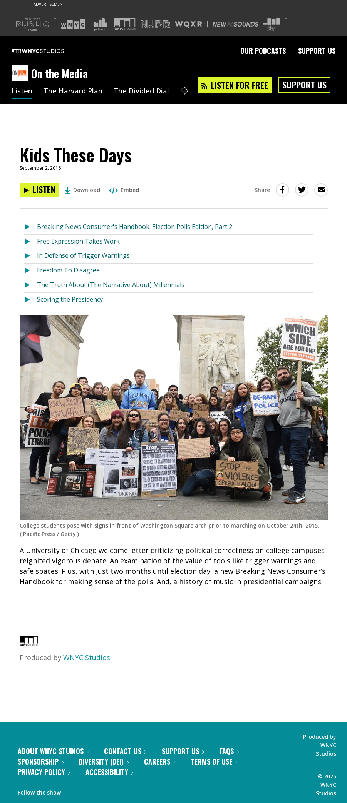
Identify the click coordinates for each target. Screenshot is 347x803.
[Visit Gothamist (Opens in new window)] (100, 24)
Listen (22, 91)
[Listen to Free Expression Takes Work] (30, 242)
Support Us (316, 51)
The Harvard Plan (73, 91)
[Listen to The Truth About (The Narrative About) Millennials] (30, 285)
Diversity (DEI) (104, 761)
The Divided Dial (141, 91)
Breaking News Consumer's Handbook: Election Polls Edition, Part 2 (134, 226)
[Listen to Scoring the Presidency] (30, 300)
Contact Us (125, 751)
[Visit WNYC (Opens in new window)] (73, 24)
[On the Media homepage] (21, 73)
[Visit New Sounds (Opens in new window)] (235, 24)
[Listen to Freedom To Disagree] (30, 271)
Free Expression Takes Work (78, 241)
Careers (159, 761)
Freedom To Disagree (68, 270)
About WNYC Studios (53, 751)
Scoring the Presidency (70, 299)
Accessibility (109, 772)
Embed (124, 190)
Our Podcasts (263, 51)
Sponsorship (41, 761)
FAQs (229, 751)
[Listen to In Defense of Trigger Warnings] (30, 256)
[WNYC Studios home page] (47, 50)
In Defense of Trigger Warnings (83, 255)
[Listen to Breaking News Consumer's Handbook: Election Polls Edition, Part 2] (30, 227)
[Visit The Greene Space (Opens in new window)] (271, 24)
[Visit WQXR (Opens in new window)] (191, 24)
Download (82, 190)
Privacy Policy (44, 772)
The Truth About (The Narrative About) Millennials (110, 284)
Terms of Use (214, 761)
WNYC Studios (86, 657)
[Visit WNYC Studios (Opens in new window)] (125, 24)
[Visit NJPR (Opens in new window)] (155, 24)
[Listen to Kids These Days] (39, 190)
